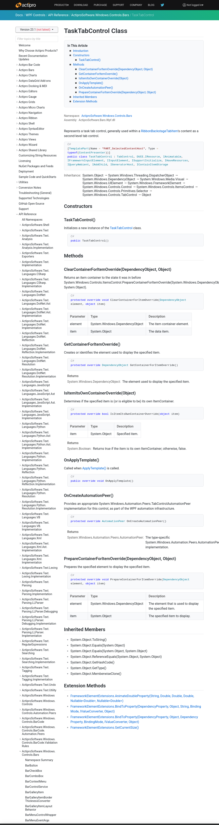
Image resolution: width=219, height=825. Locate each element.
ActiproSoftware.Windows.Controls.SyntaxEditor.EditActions (38, 746)
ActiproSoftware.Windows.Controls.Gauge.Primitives (38, 418)
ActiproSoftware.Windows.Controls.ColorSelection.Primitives (38, 255)
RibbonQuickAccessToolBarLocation (40, 73)
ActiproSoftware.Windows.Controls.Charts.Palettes (38, 227)
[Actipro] (26, 5)
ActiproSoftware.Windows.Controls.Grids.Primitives (38, 448)
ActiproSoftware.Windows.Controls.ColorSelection (38, 244)
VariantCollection (36, 159)
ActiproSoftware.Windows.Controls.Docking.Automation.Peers (38, 285)
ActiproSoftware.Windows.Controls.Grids (38, 427)
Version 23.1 (35, 29)
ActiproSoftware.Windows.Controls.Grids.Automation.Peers (39, 438)
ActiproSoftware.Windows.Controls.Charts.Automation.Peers (40, 217)
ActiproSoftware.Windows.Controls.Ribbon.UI (38, 657)
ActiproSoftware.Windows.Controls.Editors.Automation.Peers (38, 327)
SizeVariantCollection (38, 132)
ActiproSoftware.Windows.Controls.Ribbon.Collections (39, 606)
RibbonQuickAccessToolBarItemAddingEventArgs (41, 65)
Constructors (81, 55)
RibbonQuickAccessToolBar (40, 47)
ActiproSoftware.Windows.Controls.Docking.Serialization (38, 306)
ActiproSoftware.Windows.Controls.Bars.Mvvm (38, 189)
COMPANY (136, 4)
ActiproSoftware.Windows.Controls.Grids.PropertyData (39, 457)
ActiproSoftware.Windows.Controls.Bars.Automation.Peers (38, 178)
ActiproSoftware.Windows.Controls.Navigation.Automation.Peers (38, 533)
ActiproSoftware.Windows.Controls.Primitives (38, 568)
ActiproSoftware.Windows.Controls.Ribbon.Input (38, 648)
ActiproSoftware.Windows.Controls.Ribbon (38, 585)
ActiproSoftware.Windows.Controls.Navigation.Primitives (38, 546)
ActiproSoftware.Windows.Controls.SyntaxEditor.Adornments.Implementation (38, 707)
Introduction (80, 50)
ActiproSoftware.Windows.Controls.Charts (38, 206)
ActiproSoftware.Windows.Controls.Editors (38, 316)
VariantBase (32, 153)
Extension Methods (85, 101)
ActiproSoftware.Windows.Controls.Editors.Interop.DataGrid (38, 339)
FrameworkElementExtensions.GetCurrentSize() (105, 727)
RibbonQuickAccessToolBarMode (40, 82)
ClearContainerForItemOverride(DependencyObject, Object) (116, 69)
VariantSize (32, 169)
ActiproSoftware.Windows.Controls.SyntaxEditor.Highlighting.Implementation (40, 770)
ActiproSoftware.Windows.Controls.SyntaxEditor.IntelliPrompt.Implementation (39, 818)
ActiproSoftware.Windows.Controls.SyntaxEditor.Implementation (38, 782)
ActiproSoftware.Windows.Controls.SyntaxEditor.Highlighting (38, 758)
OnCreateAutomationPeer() (96, 87)
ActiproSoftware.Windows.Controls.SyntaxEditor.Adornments (38, 694)
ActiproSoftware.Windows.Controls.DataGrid (38, 265)
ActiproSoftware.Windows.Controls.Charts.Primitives (38, 236)
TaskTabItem (33, 148)
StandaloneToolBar (37, 137)
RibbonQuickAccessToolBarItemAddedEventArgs (40, 56)
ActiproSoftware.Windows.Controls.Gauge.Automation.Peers (40, 408)
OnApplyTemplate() (91, 83)
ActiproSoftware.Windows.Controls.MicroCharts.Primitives (38, 513)
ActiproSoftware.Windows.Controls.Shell (38, 665)
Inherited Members (85, 97)
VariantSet (31, 164)
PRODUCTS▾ (61, 4)
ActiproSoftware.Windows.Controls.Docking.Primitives (39, 295)
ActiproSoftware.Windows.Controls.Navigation (38, 523)
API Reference (58, 15)
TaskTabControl (35, 143)
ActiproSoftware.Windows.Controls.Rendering (38, 577)
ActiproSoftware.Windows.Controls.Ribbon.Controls (38, 615)
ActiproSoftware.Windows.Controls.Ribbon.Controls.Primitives (38, 626)
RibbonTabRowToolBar (39, 105)
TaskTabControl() (90, 60)
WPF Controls (35, 15)
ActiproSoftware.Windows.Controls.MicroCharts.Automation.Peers (38, 488)
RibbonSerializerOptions (40, 95)
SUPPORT (118, 4)
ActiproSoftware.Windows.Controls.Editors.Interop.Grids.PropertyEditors (38, 363)
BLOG (151, 4)
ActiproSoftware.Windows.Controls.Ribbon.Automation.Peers (38, 596)
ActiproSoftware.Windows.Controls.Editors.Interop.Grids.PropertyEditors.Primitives (38, 377)
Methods (78, 64)
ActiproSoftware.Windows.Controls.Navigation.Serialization (38, 558)
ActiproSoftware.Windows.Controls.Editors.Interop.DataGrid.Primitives (38, 351)
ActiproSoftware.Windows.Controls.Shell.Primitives (38, 674)
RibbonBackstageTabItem (159, 131)
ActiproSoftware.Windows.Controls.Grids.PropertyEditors (38, 467)
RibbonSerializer (35, 89)
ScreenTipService (36, 121)
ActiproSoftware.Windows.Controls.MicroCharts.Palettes (38, 500)
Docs (19, 15)
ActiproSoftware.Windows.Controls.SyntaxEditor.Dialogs (38, 733)
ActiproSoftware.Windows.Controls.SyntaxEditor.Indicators (38, 794)
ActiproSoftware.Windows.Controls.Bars (100, 15)
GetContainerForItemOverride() (98, 73)
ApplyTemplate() (94, 468)
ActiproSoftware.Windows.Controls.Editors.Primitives (39, 389)
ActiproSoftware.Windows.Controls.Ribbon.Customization (38, 638)
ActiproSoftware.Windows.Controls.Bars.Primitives (38, 197)
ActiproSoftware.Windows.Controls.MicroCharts (38, 477)
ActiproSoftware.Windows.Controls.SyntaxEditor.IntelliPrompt (39, 806)
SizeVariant (32, 127)
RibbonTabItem (34, 100)
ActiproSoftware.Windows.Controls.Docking (38, 274)
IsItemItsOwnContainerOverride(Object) (103, 78)
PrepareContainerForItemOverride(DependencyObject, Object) (117, 92)
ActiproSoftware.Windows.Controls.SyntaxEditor (38, 683)
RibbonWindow (34, 111)
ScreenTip (31, 116)
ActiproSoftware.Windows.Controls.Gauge (38, 397)
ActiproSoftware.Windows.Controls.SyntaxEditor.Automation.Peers (38, 721)
